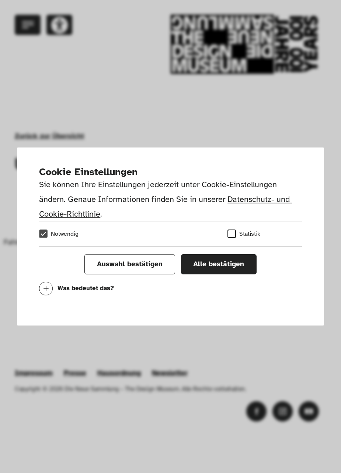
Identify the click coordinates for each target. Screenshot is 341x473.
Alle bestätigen (218, 264)
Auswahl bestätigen (130, 264)
